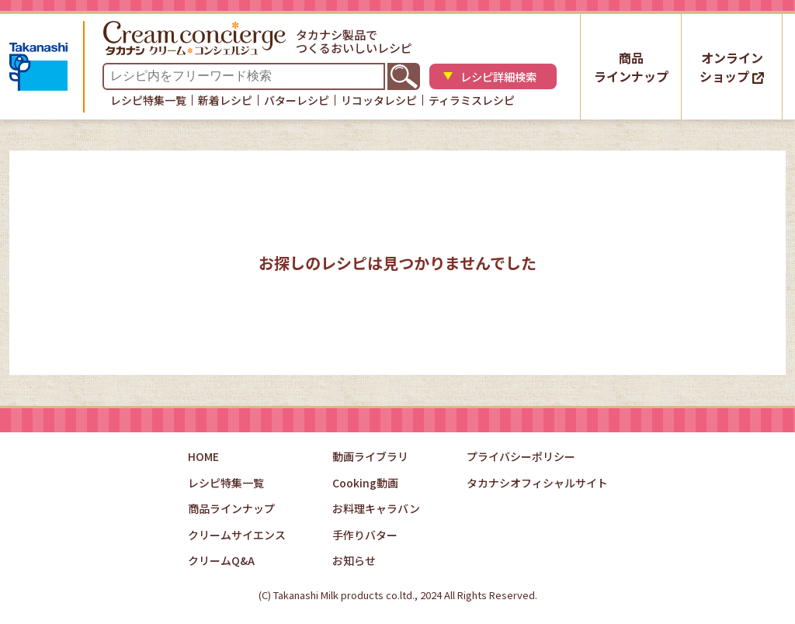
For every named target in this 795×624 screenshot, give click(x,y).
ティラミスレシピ (472, 100)
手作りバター (365, 535)
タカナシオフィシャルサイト (537, 483)
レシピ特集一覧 (148, 100)
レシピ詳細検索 (501, 77)
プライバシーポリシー (521, 456)
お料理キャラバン (376, 508)
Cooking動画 (365, 483)
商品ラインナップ (631, 66)
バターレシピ (296, 100)
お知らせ (354, 560)
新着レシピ (225, 100)
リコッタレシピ (379, 100)
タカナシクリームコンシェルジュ (197, 38)
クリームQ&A (221, 560)
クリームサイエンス (237, 535)
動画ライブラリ (370, 456)
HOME (203, 456)
